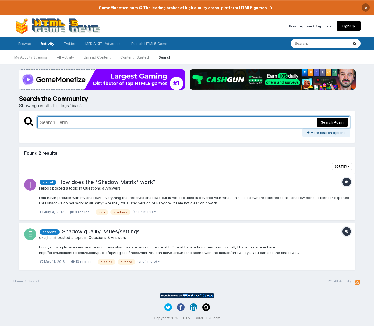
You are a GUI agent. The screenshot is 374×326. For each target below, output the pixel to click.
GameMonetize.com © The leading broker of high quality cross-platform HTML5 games (183, 7)
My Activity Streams (30, 57)
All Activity (65, 57)
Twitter (70, 43)
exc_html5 (48, 237)
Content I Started (134, 57)
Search (164, 57)
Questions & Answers (102, 188)
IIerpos (45, 188)
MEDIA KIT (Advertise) (103, 43)
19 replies (81, 261)
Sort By (342, 166)
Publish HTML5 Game (149, 43)
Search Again (332, 122)
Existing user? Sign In (310, 26)
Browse (24, 43)
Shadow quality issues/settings (101, 231)
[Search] (320, 43)
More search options (326, 133)
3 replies (79, 212)
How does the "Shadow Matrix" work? (107, 182)
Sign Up (348, 26)
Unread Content (97, 57)
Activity (47, 45)
